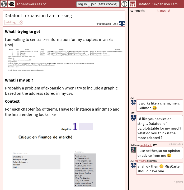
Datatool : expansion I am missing (38, 15)
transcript (163, 10)
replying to (141, 161)
